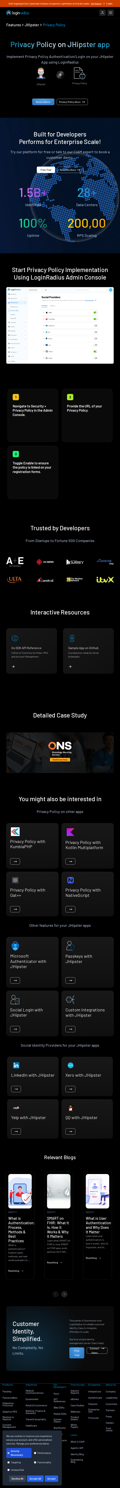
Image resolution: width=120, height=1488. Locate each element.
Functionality (42, 1462)
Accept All (35, 1478)
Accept (51, 1478)
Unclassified (16, 1469)
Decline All (17, 1478)
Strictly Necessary (15, 1452)
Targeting (14, 1462)
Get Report (98, 3)
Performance (42, 1452)
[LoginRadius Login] (102, 13)
